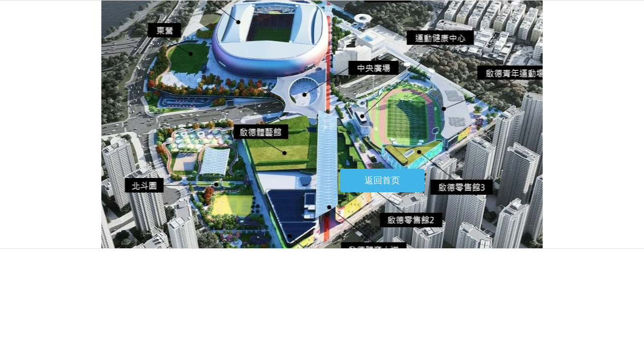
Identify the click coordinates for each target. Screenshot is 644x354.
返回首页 (382, 180)
